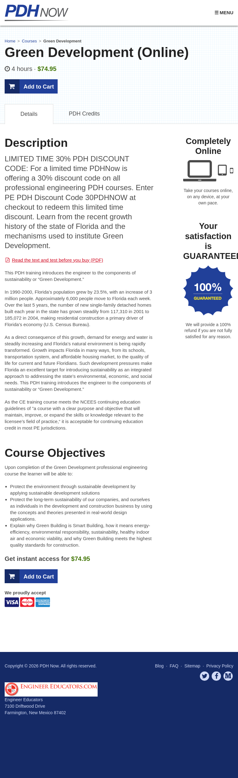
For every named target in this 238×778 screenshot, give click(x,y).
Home (10, 41)
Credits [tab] (84, 114)
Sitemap (192, 665)
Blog (159, 665)
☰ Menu (223, 12)
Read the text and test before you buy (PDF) (57, 260)
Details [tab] (28, 114)
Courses (29, 41)
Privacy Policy (219, 665)
